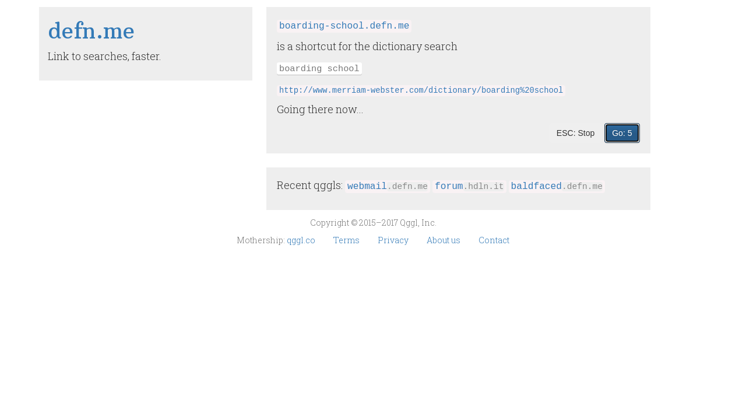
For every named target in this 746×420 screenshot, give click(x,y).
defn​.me (91, 30)
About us (444, 240)
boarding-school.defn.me (344, 26)
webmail (387, 186)
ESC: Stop (575, 133)
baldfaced (557, 186)
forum (469, 186)
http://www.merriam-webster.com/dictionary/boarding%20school (421, 90)
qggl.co (302, 240)
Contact (493, 240)
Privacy (394, 240)
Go (622, 133)
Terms (347, 240)
